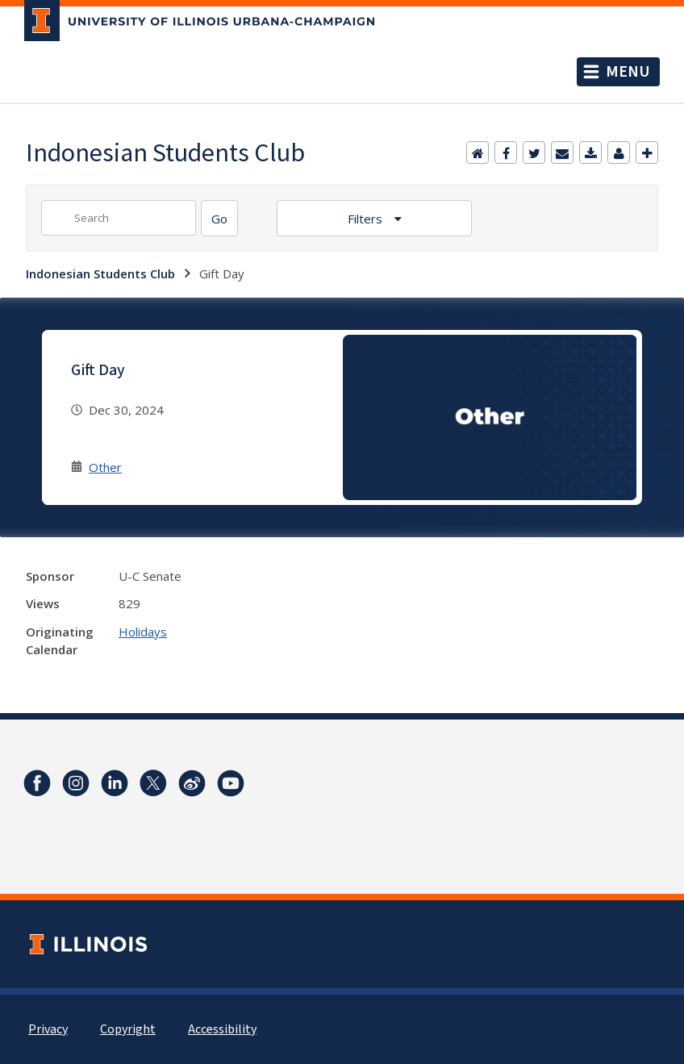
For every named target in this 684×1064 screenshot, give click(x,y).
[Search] (219, 218)
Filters (367, 219)
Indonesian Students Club (100, 273)
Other (105, 467)
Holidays (143, 632)
